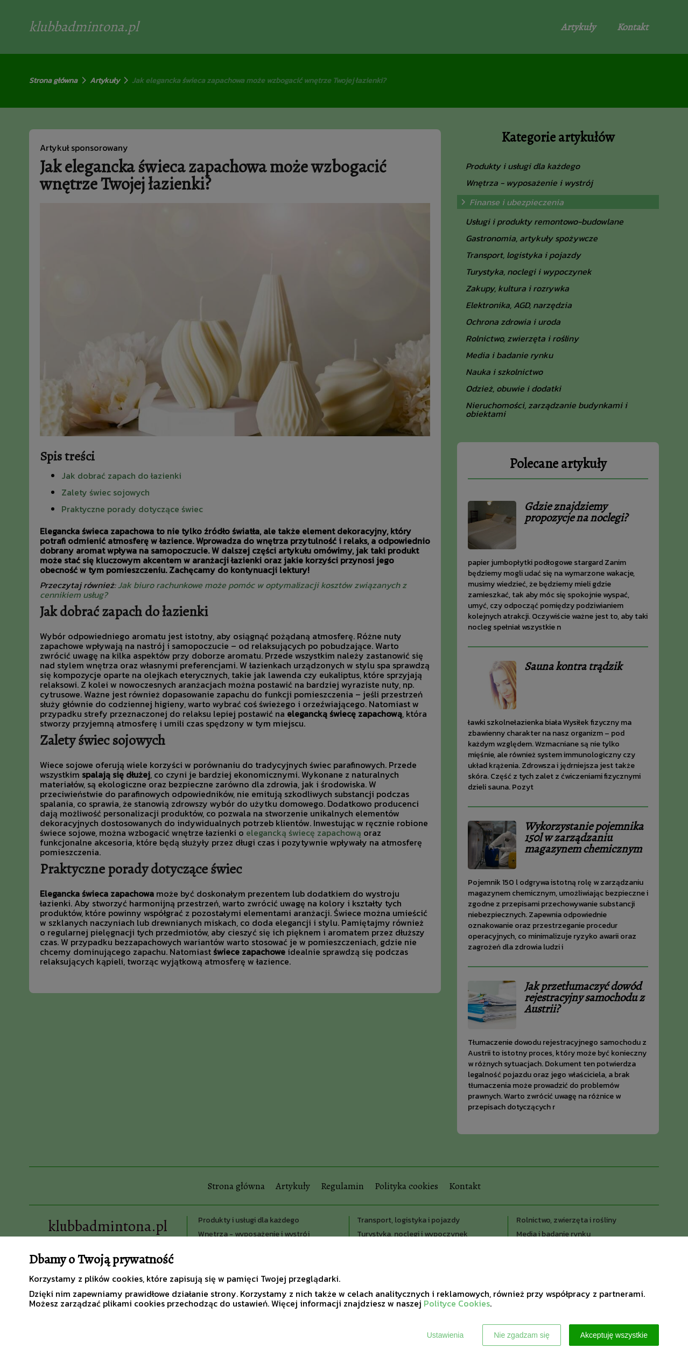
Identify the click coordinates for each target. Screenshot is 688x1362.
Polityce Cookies (457, 1303)
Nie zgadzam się (522, 1335)
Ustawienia (445, 1335)
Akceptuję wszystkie (614, 1335)
